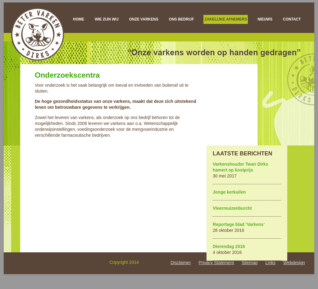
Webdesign (294, 262)
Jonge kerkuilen (229, 192)
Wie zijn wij (107, 19)
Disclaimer (180, 262)
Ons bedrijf (181, 19)
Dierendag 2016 (229, 246)
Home (78, 19)
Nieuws (264, 19)
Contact (292, 19)
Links (271, 262)
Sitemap (249, 262)
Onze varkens (143, 19)
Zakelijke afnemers (225, 19)
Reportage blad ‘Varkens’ (239, 224)
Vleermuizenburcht (232, 208)
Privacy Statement (216, 262)
